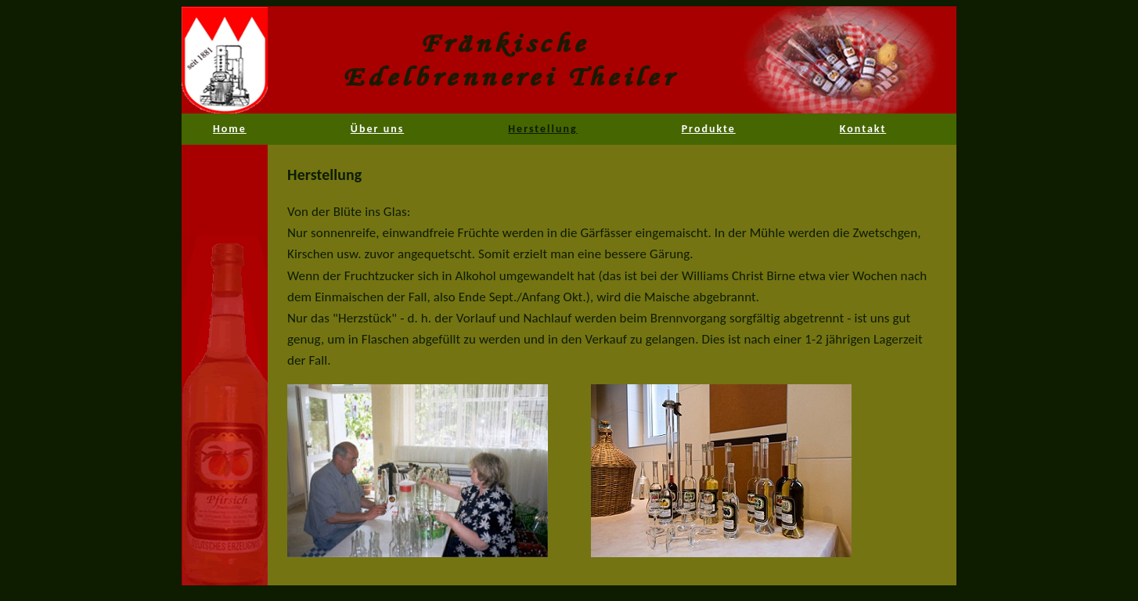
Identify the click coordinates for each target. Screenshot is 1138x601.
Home (230, 128)
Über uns (377, 128)
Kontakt (863, 128)
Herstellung (542, 128)
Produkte (709, 128)
